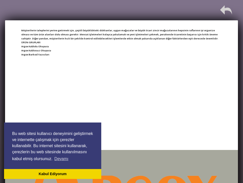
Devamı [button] (61, 159)
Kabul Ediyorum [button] (53, 174)
